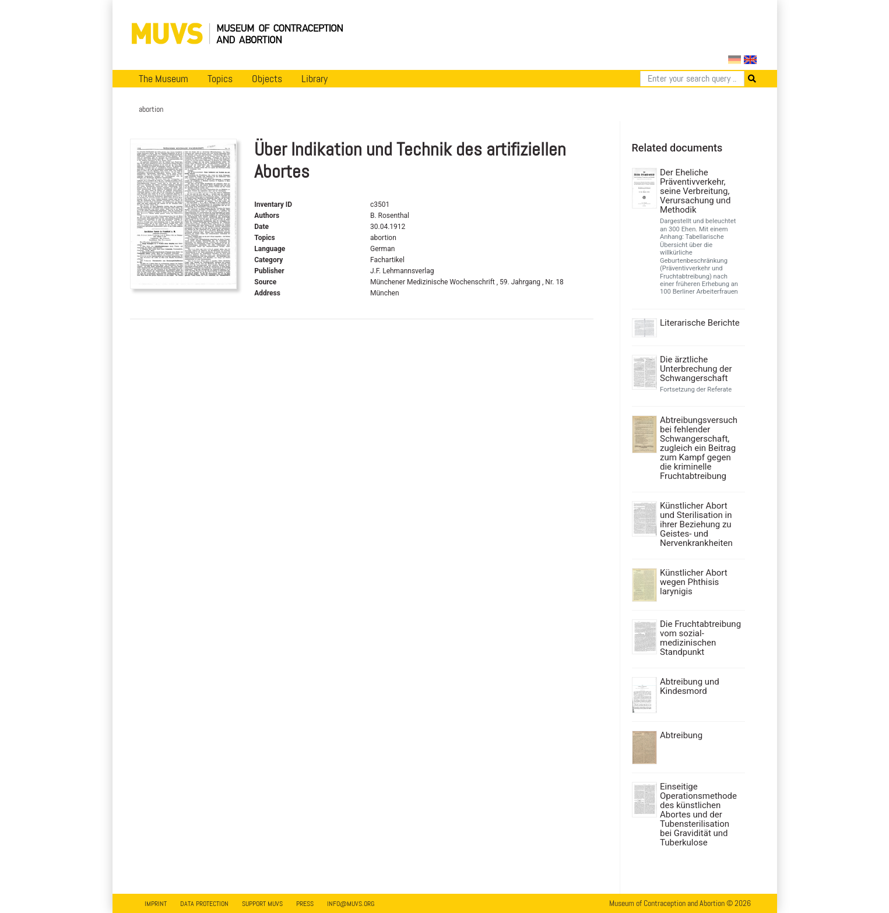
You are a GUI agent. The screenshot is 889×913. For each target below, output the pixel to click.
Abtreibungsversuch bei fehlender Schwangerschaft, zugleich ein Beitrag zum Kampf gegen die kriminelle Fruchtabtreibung (698, 448)
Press (305, 903)
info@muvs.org (350, 903)
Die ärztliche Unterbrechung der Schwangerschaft (696, 369)
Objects (267, 79)
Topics (220, 79)
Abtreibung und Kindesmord (689, 686)
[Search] (692, 78)
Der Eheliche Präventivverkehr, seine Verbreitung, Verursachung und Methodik (695, 191)
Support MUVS (262, 903)
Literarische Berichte (700, 322)
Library (314, 79)
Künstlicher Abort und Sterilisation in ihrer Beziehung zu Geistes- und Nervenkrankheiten (696, 524)
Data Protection (204, 903)
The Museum (163, 79)
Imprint (156, 903)
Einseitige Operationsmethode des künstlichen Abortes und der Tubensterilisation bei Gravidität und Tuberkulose (698, 814)
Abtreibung (681, 735)
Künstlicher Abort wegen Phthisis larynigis (694, 582)
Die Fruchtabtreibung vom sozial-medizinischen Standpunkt (700, 638)
